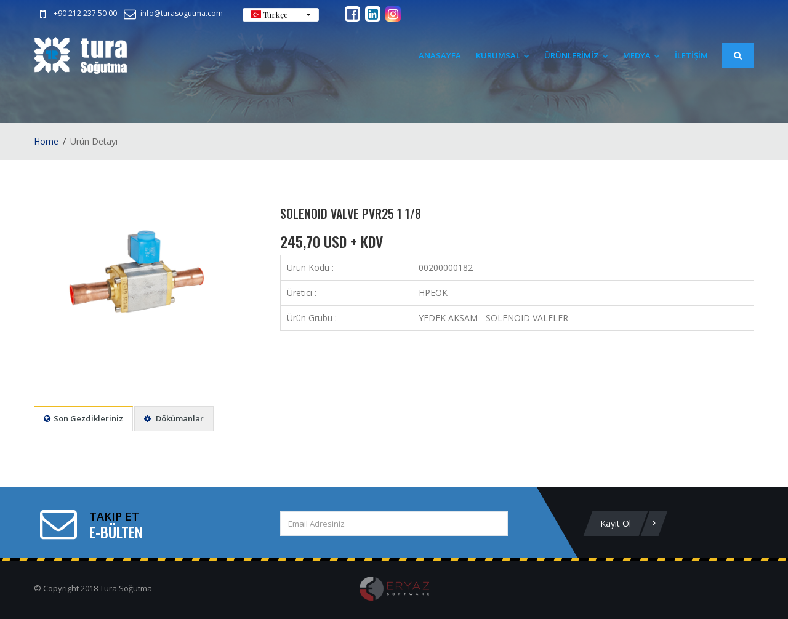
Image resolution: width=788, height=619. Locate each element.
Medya (641, 55)
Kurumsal (502, 55)
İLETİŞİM (691, 55)
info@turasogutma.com (172, 13)
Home (46, 141)
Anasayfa (440, 55)
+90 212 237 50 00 (76, 13)
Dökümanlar (174, 418)
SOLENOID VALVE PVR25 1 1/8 (350, 213)
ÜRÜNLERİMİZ (576, 55)
